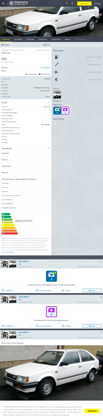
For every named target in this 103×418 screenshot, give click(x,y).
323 (19, 264)
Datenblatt (6, 39)
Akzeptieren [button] (92, 411)
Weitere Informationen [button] (60, 415)
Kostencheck (56, 39)
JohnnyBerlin (45, 67)
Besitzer (67, 39)
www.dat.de (10, 252)
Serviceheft (18, 39)
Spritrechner (43, 39)
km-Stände (30, 39)
